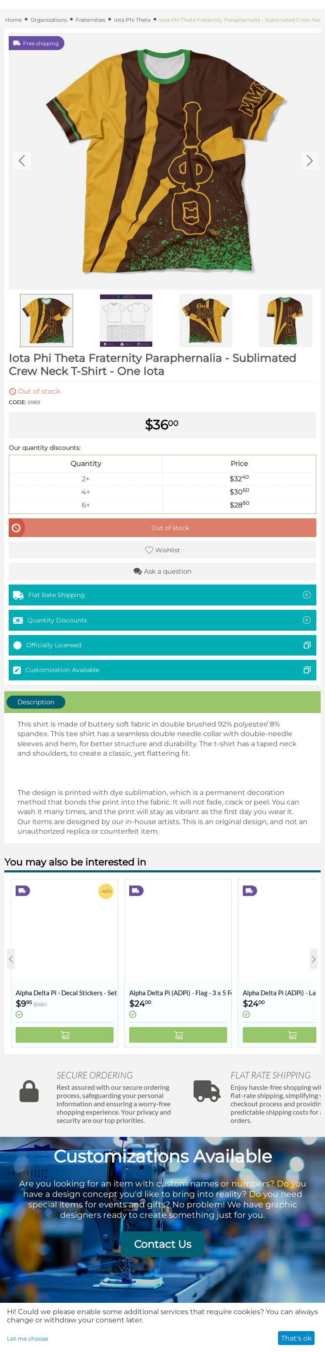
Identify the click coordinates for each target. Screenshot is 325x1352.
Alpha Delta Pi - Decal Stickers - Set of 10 (67, 993)
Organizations (48, 20)
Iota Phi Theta (132, 20)
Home (13, 20)
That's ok (296, 1338)
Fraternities (90, 20)
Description (35, 702)
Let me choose (27, 1338)
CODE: (17, 402)
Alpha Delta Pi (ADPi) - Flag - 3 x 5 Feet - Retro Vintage (180, 993)
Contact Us (162, 1244)
